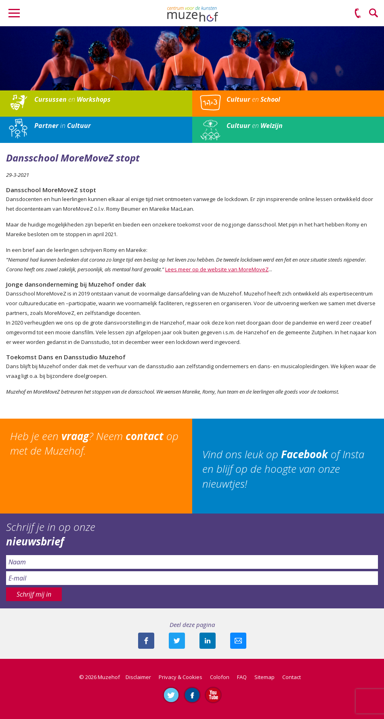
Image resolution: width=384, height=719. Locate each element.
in (62, 125)
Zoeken (374, 13)
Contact (291, 677)
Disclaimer (138, 677)
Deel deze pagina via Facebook (146, 641)
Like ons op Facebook (192, 694)
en (72, 99)
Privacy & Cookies (180, 677)
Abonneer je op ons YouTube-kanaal (213, 694)
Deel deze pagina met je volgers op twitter (177, 641)
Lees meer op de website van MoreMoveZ (217, 269)
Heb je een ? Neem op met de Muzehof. (94, 443)
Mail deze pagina (238, 641)
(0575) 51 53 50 (358, 13)
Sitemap (264, 677)
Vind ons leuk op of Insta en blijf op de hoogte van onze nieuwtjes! (283, 469)
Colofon (219, 677)
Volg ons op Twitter (171, 694)
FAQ (242, 677)
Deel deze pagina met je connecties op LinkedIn (207, 641)
